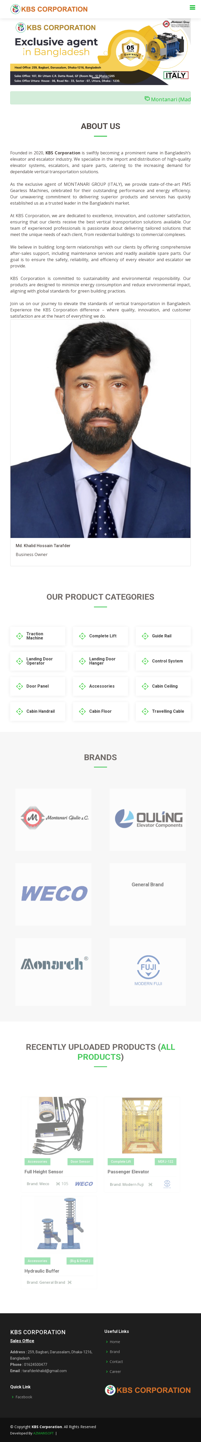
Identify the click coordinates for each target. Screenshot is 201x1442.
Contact (116, 1362)
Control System (167, 674)
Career (115, 1371)
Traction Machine (34, 649)
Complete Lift (102, 649)
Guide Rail (161, 649)
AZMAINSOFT (43, 1433)
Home (115, 1342)
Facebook (23, 1397)
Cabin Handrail (40, 724)
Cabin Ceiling (165, 699)
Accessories (102, 699)
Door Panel (37, 699)
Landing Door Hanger (102, 674)
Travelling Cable (168, 724)
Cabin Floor (100, 724)
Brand (115, 1352)
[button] (23, 51)
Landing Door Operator (39, 674)
